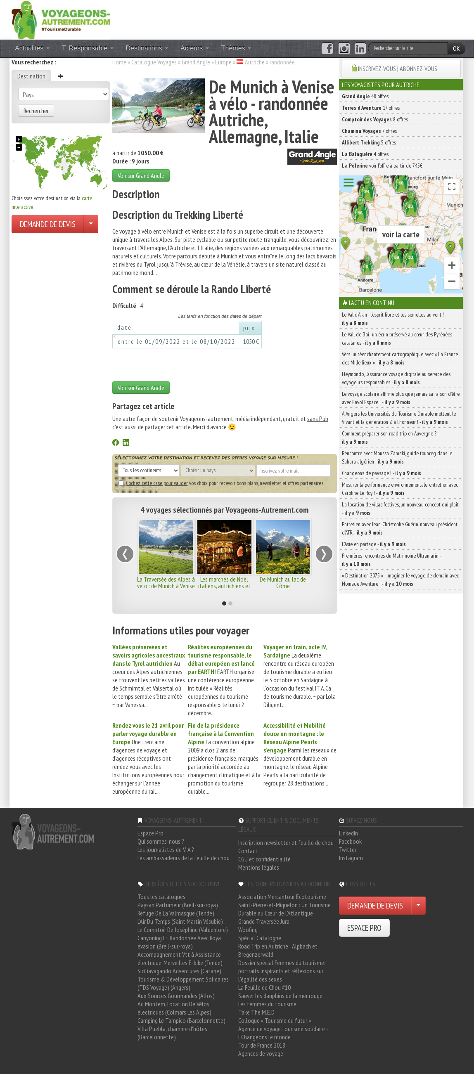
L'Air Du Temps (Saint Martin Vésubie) (180, 921)
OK (456, 48)
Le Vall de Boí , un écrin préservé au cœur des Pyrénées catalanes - (397, 338)
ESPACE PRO (364, 928)
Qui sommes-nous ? (160, 841)
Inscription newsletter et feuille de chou (286, 842)
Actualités (32, 48)
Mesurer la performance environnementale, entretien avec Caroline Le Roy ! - (400, 489)
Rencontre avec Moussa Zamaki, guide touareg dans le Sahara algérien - (397, 457)
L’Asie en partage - (374, 544)
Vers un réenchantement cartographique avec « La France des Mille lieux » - (400, 358)
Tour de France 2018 (261, 1045)
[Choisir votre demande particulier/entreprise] (90, 224)
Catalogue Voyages (154, 62)
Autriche (255, 62)
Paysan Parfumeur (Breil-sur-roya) (177, 905)
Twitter (347, 849)
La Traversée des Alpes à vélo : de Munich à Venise (166, 582)
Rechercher (36, 110)
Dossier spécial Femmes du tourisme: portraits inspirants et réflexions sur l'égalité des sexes (281, 970)
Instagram (351, 858)
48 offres (365, 96)
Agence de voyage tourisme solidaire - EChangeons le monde (283, 1032)
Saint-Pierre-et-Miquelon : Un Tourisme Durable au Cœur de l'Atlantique (284, 909)
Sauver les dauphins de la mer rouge (280, 995)
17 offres (371, 107)
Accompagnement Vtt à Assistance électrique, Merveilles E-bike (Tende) (180, 958)
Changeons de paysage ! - (381, 473)
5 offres (369, 142)
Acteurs (194, 48)
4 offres (365, 154)
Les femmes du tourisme (267, 1004)
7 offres (369, 131)
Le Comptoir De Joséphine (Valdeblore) (182, 929)
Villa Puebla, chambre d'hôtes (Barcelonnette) (172, 1032)
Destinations (147, 48)
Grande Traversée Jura (263, 921)
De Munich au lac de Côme (283, 582)
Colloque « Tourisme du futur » (274, 1020)
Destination (31, 76)
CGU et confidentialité (264, 859)
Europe (223, 62)
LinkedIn (348, 833)
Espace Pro (150, 833)
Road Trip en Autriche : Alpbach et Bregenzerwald (278, 950)
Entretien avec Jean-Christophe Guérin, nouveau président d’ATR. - (399, 528)
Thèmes (236, 48)
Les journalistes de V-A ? (165, 849)
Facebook (350, 841)
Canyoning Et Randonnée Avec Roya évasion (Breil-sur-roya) (179, 942)
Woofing (248, 929)
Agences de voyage (260, 1053)
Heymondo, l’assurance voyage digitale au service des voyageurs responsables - (396, 378)
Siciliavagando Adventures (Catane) (179, 971)
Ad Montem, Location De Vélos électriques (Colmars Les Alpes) (174, 1008)
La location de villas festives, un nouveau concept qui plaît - (400, 508)
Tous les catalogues (161, 896)
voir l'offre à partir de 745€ (382, 165)
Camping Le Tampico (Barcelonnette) (181, 1020)
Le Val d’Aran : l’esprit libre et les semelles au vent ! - (394, 318)
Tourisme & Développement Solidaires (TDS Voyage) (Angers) (183, 983)
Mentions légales (258, 867)
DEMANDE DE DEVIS (48, 224)
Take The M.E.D (256, 1012)
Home (119, 62)
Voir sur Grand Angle (141, 175)
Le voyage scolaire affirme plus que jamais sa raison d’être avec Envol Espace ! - (401, 398)
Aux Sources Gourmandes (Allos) (176, 995)
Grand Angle (196, 62)
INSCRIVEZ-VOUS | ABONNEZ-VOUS (397, 68)
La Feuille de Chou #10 (264, 987)
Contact (248, 851)
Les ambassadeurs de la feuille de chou (183, 858)
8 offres (375, 119)
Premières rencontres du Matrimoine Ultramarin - (391, 560)
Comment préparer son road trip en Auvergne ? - (390, 437)
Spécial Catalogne (259, 938)
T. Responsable (88, 48)
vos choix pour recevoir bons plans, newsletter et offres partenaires (220, 483)
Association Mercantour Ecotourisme (282, 896)
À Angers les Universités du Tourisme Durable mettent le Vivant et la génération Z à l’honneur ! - (399, 418)
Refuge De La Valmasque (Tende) (175, 913)
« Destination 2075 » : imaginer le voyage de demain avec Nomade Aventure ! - (400, 579)
